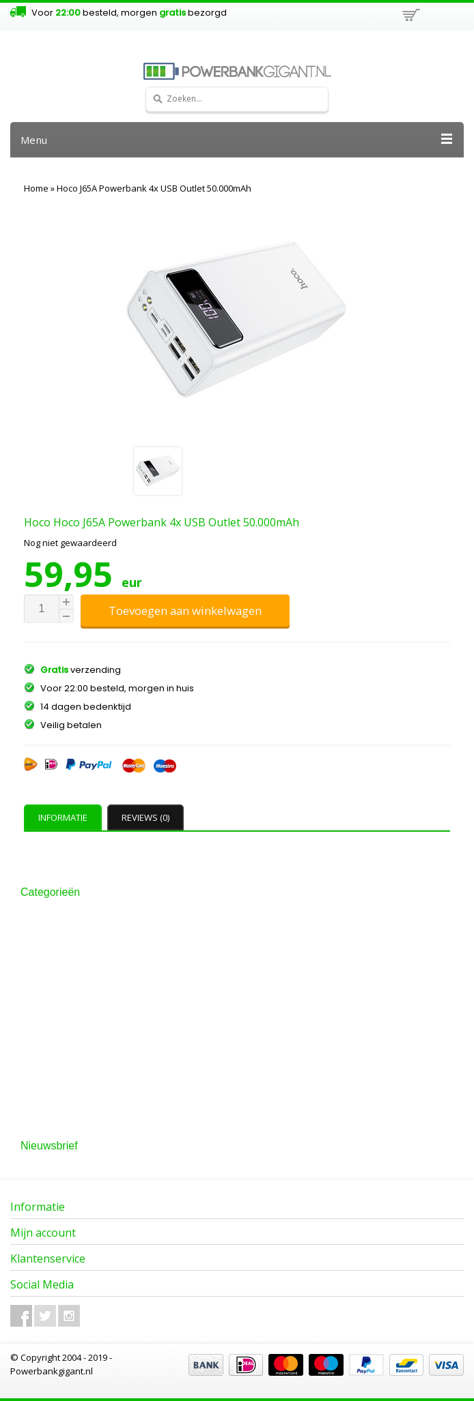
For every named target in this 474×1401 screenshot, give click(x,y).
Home (36, 188)
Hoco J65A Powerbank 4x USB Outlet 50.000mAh (154, 188)
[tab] (64, 817)
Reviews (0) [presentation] (145, 817)
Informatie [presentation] (62, 817)
